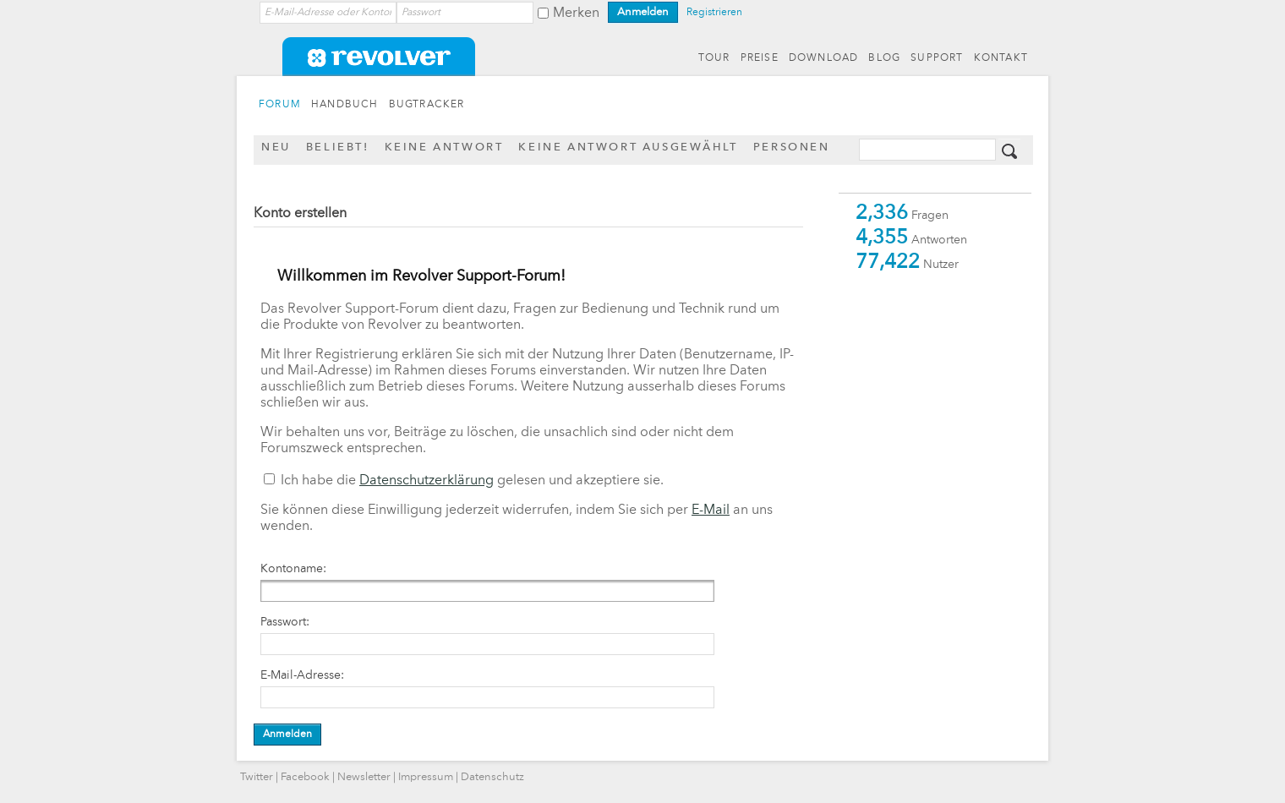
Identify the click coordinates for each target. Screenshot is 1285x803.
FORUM (280, 105)
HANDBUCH (345, 105)
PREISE (760, 58)
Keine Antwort (444, 147)
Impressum (425, 777)
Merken (576, 13)
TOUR (714, 58)
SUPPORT (936, 58)
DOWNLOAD (824, 58)
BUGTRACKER (427, 105)
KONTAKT (1001, 58)
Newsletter (364, 777)
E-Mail (711, 510)
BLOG (884, 58)
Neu (276, 147)
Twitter (256, 777)
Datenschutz (492, 777)
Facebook (305, 777)
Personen (791, 147)
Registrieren (714, 13)
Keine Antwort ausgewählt (627, 147)
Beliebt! (337, 147)
